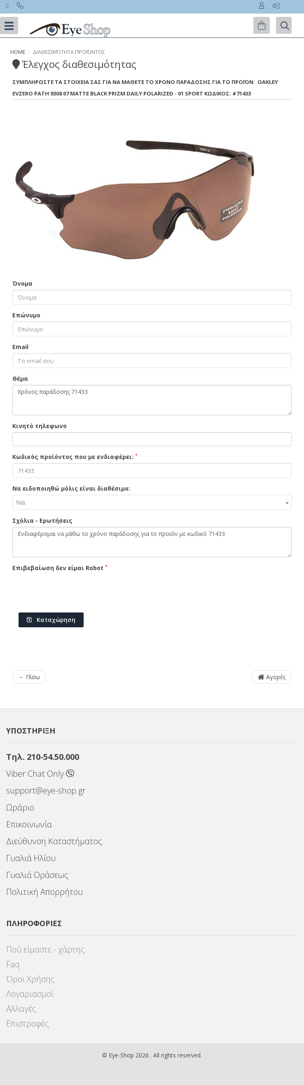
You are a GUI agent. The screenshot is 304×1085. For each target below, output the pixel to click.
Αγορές (271, 677)
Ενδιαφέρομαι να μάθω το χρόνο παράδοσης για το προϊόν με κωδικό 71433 (152, 542)
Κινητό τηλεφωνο (39, 426)
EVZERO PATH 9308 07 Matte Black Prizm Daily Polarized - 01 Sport (107, 93)
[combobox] (152, 502)
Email (20, 347)
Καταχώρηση (51, 620)
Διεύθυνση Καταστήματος (54, 841)
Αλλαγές (21, 1008)
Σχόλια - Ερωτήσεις (42, 520)
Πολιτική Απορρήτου (44, 891)
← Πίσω (29, 677)
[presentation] (75, 590)
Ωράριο (20, 807)
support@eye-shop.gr (46, 790)
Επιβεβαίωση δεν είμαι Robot (60, 567)
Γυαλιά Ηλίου (31, 858)
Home (18, 52)
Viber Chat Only (40, 773)
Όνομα (22, 283)
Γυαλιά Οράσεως (37, 874)
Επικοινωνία (29, 824)
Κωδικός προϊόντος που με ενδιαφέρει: (75, 456)
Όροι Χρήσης (30, 979)
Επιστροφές (27, 1023)
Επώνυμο (26, 315)
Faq (13, 964)
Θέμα (20, 378)
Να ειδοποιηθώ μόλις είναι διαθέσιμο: (71, 488)
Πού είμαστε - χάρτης (45, 949)
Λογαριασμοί (30, 993)
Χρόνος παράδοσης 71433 (152, 400)
